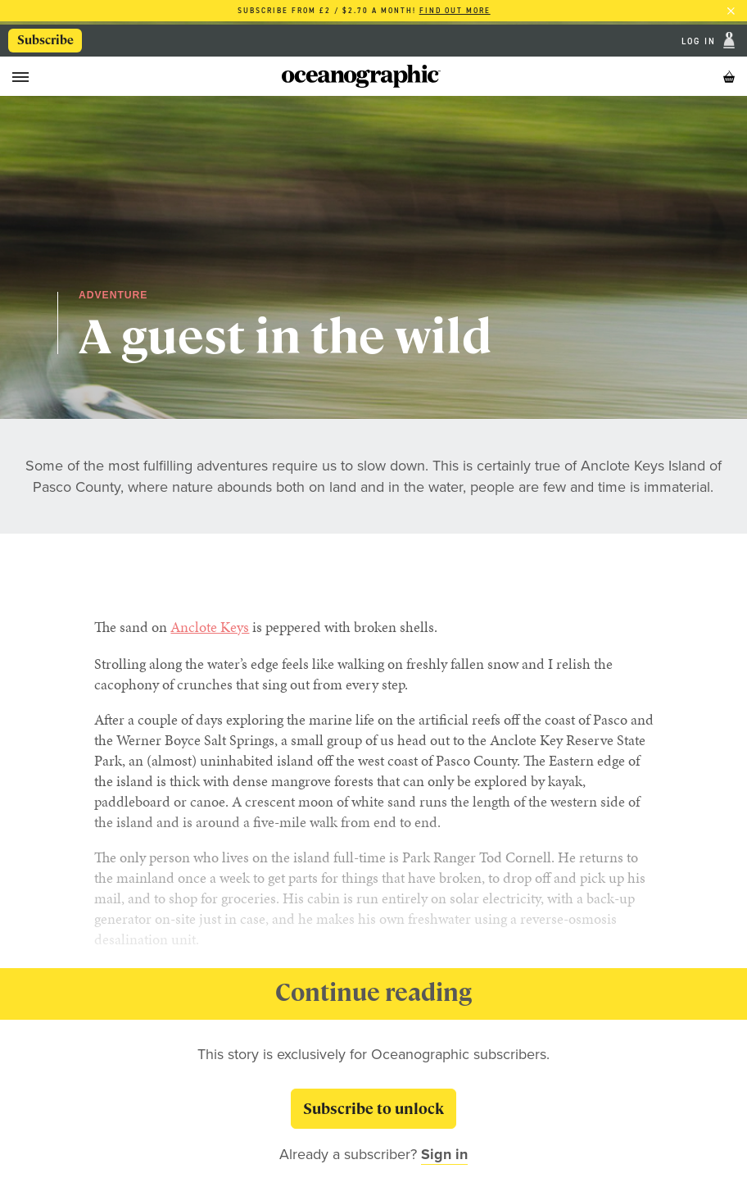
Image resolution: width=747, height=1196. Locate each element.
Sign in (444, 1154)
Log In (700, 40)
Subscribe (45, 40)
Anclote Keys (209, 626)
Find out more (455, 11)
